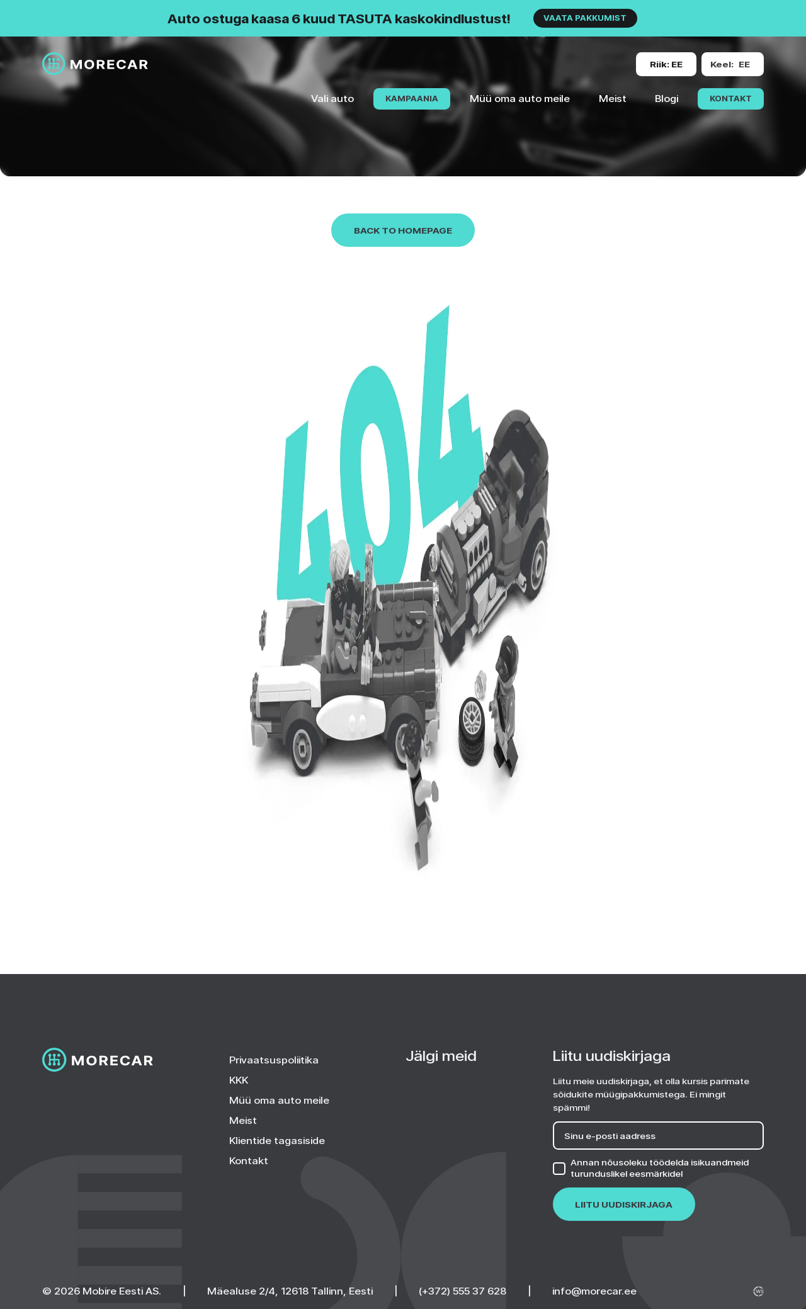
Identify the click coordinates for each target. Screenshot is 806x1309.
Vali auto (332, 98)
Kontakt (731, 98)
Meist (613, 98)
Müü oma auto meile (520, 98)
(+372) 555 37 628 (462, 1290)
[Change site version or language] (666, 64)
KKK (238, 1080)
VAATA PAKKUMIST (585, 18)
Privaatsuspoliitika (274, 1059)
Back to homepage (403, 230)
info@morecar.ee (594, 1290)
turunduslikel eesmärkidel (626, 1173)
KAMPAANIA (411, 98)
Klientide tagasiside (277, 1140)
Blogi (666, 98)
